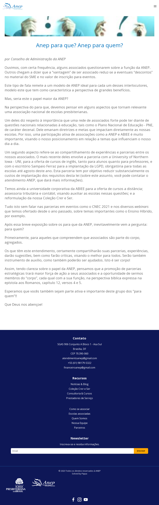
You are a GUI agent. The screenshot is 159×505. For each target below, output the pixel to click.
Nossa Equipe (80, 423)
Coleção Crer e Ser (79, 389)
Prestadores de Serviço (79, 398)
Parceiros (79, 427)
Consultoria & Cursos (79, 393)
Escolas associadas (79, 413)
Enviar (141, 451)
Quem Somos (79, 418)
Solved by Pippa (79, 473)
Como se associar (79, 409)
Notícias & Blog (80, 384)
